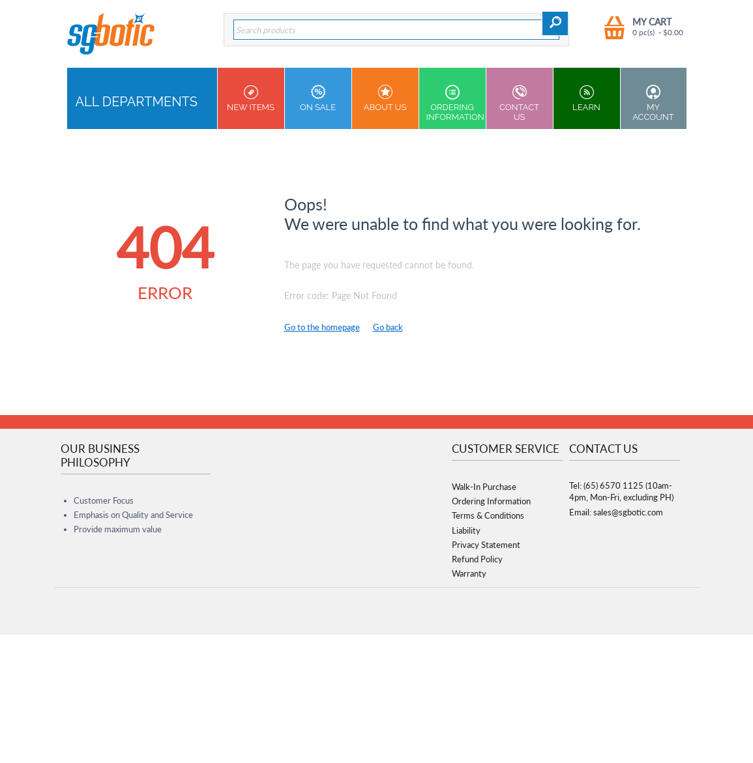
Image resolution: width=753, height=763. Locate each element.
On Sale (318, 98)
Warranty (469, 573)
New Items (251, 98)
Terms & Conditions (488, 515)
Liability (466, 530)
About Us (385, 98)
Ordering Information (455, 103)
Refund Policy (477, 559)
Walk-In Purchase (484, 487)
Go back (388, 327)
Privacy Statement (486, 545)
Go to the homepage (322, 327)
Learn (587, 98)
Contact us (520, 103)
